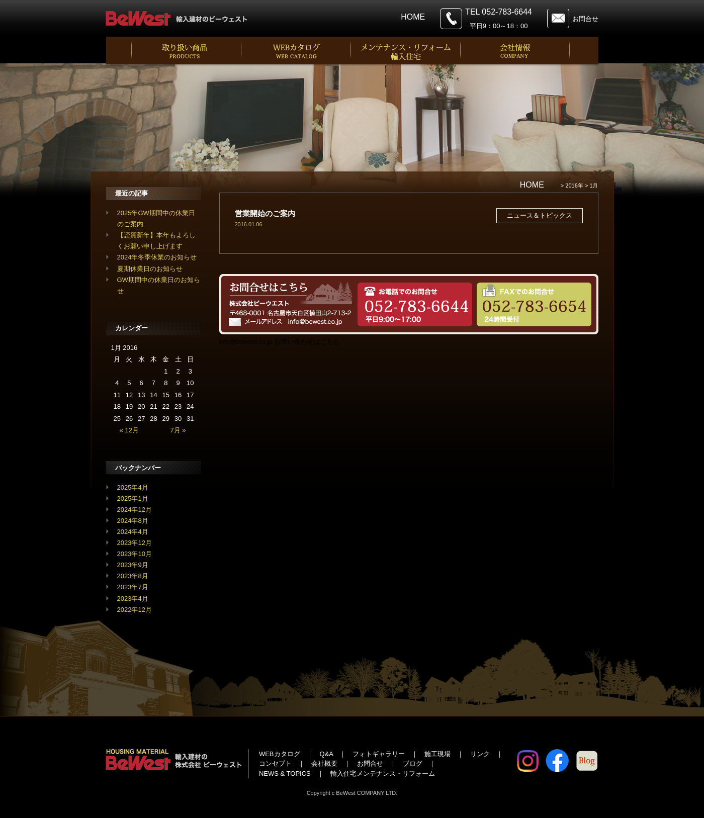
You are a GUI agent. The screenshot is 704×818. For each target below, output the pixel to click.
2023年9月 (132, 565)
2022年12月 (134, 609)
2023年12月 (134, 543)
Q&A (326, 754)
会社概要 (324, 763)
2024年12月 (134, 509)
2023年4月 (132, 598)
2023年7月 (132, 587)
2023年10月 (134, 554)
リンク (480, 754)
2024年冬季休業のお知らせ (157, 257)
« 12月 (129, 430)
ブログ (412, 763)
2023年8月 (132, 576)
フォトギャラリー (379, 754)
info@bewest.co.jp (246, 341)
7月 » (178, 430)
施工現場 (437, 754)
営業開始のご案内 (265, 213)
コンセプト (275, 763)
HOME (413, 17)
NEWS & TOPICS (285, 773)
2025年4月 (132, 487)
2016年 (574, 186)
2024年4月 (132, 531)
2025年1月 (132, 498)
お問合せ (585, 19)
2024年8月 (132, 520)
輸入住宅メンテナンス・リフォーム (382, 773)
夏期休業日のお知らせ (150, 268)
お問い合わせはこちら (307, 341)
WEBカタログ (279, 754)
